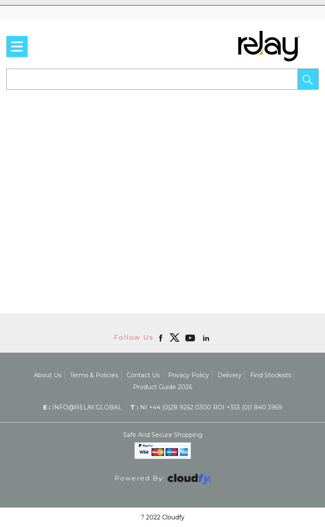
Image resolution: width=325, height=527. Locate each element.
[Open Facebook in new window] (161, 337)
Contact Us (143, 375)
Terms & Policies (94, 375)
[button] (308, 79)
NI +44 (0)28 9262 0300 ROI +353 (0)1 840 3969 (206, 407)
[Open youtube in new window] (191, 337)
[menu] (17, 46)
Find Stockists (270, 375)
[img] (174, 337)
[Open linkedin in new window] (207, 337)
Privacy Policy (188, 375)
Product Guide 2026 (162, 387)
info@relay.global (82, 407)
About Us (47, 375)
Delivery (230, 375)
